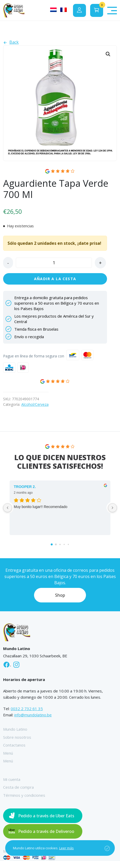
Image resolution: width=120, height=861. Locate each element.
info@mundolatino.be (33, 714)
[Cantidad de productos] (54, 263)
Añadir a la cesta (55, 278)
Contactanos (14, 745)
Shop (60, 595)
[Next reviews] (112, 507)
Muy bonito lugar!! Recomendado (40, 507)
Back (11, 42)
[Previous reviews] (7, 507)
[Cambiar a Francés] (63, 10)
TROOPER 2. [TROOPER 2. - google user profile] (25, 487)
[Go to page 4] (68, 544)
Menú (8, 753)
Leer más (66, 848)
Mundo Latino (15, 729)
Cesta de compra (18, 787)
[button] (108, 54)
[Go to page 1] (56, 544)
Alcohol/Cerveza (35, 404)
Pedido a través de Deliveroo (46, 831)
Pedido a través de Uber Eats (46, 816)
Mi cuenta (11, 779)
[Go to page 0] (52, 544)
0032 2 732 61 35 (27, 708)
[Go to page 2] (60, 544)
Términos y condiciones (24, 795)
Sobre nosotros (17, 737)
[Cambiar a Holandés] (53, 10)
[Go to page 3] (64, 544)
